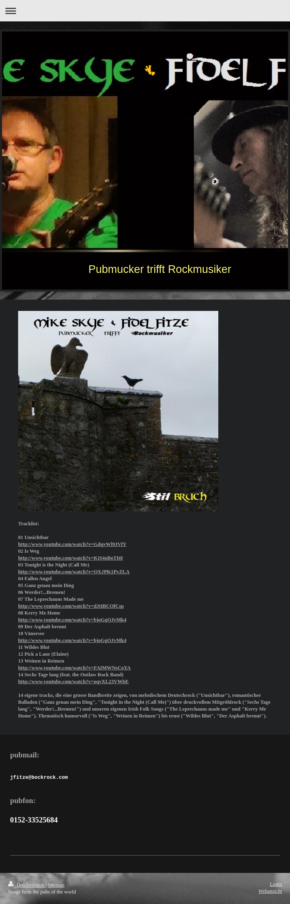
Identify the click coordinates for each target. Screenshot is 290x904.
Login (276, 884)
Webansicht (270, 891)
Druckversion (27, 885)
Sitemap (56, 885)
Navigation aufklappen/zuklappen (145, 10)
